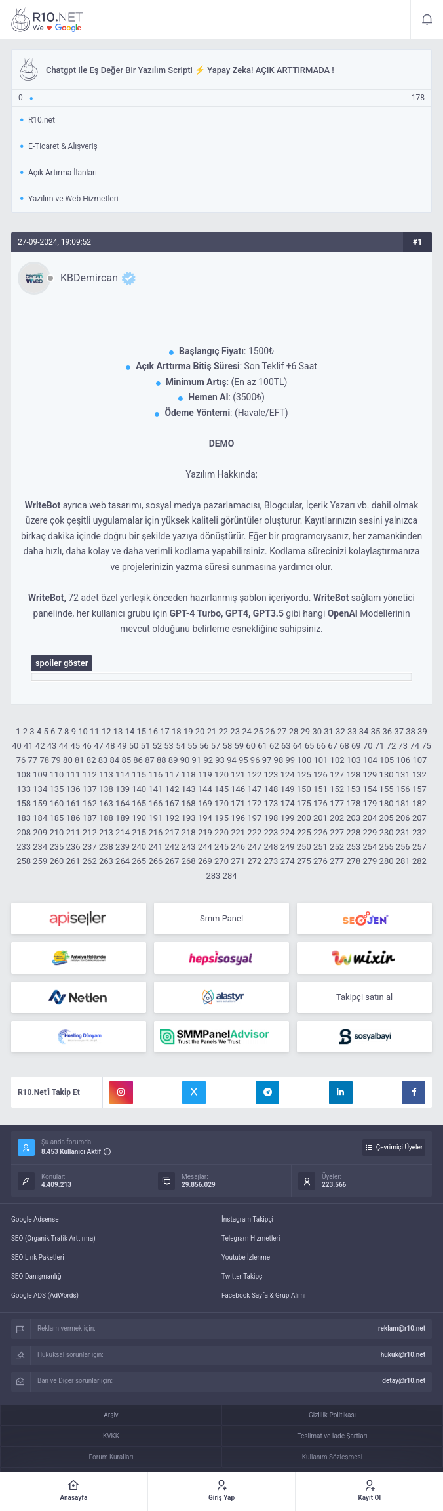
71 (380, 746)
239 (122, 847)
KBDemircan (89, 278)
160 (56, 803)
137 (90, 789)
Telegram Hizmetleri (251, 1238)
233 (23, 847)
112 (90, 774)
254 (369, 847)
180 (386, 803)
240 (139, 847)
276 (320, 861)
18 (177, 731)
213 (106, 832)
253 (353, 847)
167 (172, 803)
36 (388, 731)
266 (155, 861)
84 (115, 760)
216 (155, 832)
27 (282, 731)
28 (294, 731)
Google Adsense (35, 1219)
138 (106, 789)
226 (320, 832)
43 (52, 746)
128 (353, 774)
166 (155, 803)
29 (306, 731)
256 (403, 847)
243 (189, 847)
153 (353, 789)
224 (287, 832)
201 (320, 818)
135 (56, 789)
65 (310, 746)
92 (208, 760)
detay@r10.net (403, 1380)
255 (386, 847)
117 (172, 774)
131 (403, 774)
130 (386, 774)
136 (73, 789)
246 (238, 847)
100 (304, 760)
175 (304, 803)
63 (286, 746)
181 (403, 803)
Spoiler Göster (61, 663)
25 (258, 731)
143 (189, 789)
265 (139, 861)
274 (287, 861)
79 (56, 760)
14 (130, 731)
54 (180, 746)
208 (23, 832)
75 (426, 746)
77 (33, 760)
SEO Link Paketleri (37, 1257)
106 (403, 760)
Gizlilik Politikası (332, 1414)
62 (274, 746)
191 (155, 818)
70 (368, 746)
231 (403, 832)
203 (353, 818)
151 (320, 789)
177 (337, 803)
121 (238, 774)
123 (271, 774)
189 (122, 818)
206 (403, 818)
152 (337, 789)
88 (161, 760)
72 (391, 746)
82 (91, 760)
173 (271, 803)
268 (189, 861)
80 (68, 760)
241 (155, 847)
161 (73, 803)
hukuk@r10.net (403, 1354)
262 (90, 861)
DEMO (222, 443)
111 (73, 774)
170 (221, 803)
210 (56, 832)
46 (87, 746)
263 (106, 861)
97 (267, 760)
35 (376, 731)
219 (205, 832)
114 (122, 774)
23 (235, 731)
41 (28, 746)
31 (329, 731)
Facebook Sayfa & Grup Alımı (264, 1295)
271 (238, 861)
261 (73, 861)
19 (188, 731)
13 (118, 731)
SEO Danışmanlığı (37, 1276)
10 (83, 731)
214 (122, 832)
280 (386, 861)
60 (251, 746)
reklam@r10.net (401, 1328)
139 (122, 789)
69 (356, 746)
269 (205, 861)
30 (317, 731)
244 (205, 847)
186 (73, 818)
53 (169, 746)
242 (172, 847)
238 (106, 847)
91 (197, 760)
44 (64, 746)
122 (254, 774)
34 (364, 731)
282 (419, 861)
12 (106, 731)
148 (271, 789)
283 (213, 875)
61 (262, 746)
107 (419, 760)
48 (110, 746)
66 (321, 746)
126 (320, 774)
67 (332, 746)
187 (90, 818)
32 (340, 731)
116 (155, 774)
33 (352, 731)
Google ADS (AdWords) (45, 1295)
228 (353, 832)
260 (56, 861)
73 (403, 746)
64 (298, 746)
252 (337, 847)
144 (205, 789)
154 (369, 789)
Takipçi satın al (364, 997)
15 (141, 731)
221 (238, 832)
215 (139, 832)
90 (185, 760)
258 (23, 861)
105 (386, 760)
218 (189, 832)
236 (73, 847)
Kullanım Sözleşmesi (332, 1456)
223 (271, 832)
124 (287, 774)
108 (23, 774)
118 (189, 774)
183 (23, 818)
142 (172, 789)
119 (205, 774)
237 (90, 847)
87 (150, 760)
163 (106, 803)
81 (80, 760)
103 (354, 760)
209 (40, 832)
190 (139, 818)
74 (414, 746)
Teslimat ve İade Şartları (333, 1435)
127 (337, 774)
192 (172, 818)
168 (189, 803)
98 (279, 760)
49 (122, 746)
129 (369, 774)
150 (304, 789)
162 (90, 803)
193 (189, 818)
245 (221, 847)
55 (192, 746)
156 (403, 789)
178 (353, 803)
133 (23, 789)
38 (410, 731)
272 (254, 861)
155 (386, 789)
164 (122, 803)
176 (320, 803)
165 (139, 803)
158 (23, 803)
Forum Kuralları (111, 1456)
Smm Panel (221, 918)
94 (232, 760)
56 (204, 746)
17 (165, 731)
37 (399, 731)
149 (287, 789)
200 (304, 818)
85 (126, 760)
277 (337, 861)
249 (287, 847)
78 (44, 760)
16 (153, 731)
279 (369, 861)
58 (228, 746)
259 (40, 861)
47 (99, 746)
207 (419, 818)
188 (106, 818)
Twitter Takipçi (243, 1276)
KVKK (111, 1435)
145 (221, 789)
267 (172, 861)
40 (17, 746)
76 (21, 760)
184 (40, 818)
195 (221, 818)
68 (344, 746)
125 (304, 774)
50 (134, 746)
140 (139, 789)
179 (369, 803)
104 (370, 760)
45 (75, 746)
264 (122, 861)
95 (243, 760)
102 (337, 760)
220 (221, 832)
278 (353, 861)
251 (320, 847)
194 (205, 818)
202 (337, 818)
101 (320, 760)
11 (95, 731)
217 (172, 832)
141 (155, 789)
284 (230, 875)
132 (419, 774)
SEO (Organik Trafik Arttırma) (53, 1238)
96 (255, 760)
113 (106, 774)
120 (221, 774)
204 (369, 818)
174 (287, 803)
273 (271, 861)
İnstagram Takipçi (247, 1219)
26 (270, 731)
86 (138, 760)
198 (271, 818)
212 (90, 832)
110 (56, 774)
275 (304, 861)
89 (173, 760)
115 (139, 774)
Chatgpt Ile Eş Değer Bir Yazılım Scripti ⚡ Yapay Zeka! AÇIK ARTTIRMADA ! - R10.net (47, 20)
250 (304, 847)
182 (419, 803)
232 (419, 832)
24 (247, 731)
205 (386, 818)
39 (422, 731)
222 (254, 832)
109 (40, 774)
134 (40, 789)
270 (221, 861)
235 (56, 847)
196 (238, 818)
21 (212, 731)
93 (220, 760)
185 (56, 818)
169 (205, 803)
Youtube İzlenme (246, 1257)
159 (40, 803)
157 (419, 789)
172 (254, 803)
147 (254, 789)
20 (200, 731)
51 (146, 746)
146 (238, 789)
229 (369, 832)
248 (271, 847)
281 (403, 861)
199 (287, 818)
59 (239, 746)
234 (40, 847)
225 (304, 832)
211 (73, 832)
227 (337, 832)
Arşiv (111, 1414)
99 (290, 760)
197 (254, 818)
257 (419, 847)
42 (40, 746)
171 (238, 803)
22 (224, 731)
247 (254, 847)
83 (103, 760)
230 (386, 832)
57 (216, 746)
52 (157, 746)
